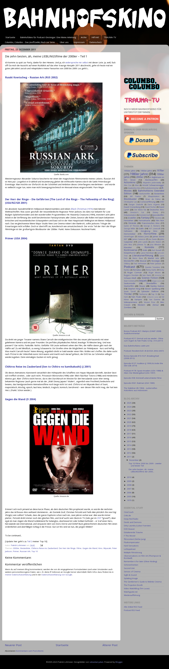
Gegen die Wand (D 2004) (20, 399)
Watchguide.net (130, 592)
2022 (129, 414)
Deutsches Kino (157, 209)
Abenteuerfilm (151, 180)
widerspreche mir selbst (76, 62)
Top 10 (35, 551)
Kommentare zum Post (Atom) (29, 651)
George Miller (129, 228)
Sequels (143, 280)
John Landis (143, 242)
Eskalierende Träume (133, 532)
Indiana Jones (143, 236)
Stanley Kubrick (157, 286)
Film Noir (160, 220)
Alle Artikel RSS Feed (133, 607)
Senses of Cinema (132, 571)
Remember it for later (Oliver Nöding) (140, 561)
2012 (129, 453)
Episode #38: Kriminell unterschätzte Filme (143, 378)
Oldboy (127, 263)
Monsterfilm (129, 261)
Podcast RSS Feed (132, 610)
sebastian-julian (96, 662)
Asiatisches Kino (134, 188)
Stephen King (134, 288)
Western (141, 305)
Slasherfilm (129, 286)
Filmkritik (132, 223)
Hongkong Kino (149, 231)
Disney (155, 212)
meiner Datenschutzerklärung (18, 574)
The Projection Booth (133, 585)
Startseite (10, 37)
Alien (137, 185)
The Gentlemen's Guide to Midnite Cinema (143, 581)
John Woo (128, 244)
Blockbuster (130, 199)
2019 (129, 426)
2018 (129, 430)
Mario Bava (138, 258)
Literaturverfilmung (142, 255)
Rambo (127, 270)
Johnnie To (141, 244)
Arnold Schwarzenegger (153, 185)
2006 (129, 492)
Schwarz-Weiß (130, 278)
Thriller (128, 294)
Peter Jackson (155, 263)
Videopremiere (130, 302)
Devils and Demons (133, 522)
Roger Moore (155, 272)
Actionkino (129, 182)
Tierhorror (143, 294)
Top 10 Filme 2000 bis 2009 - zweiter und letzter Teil (145, 464)
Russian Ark (25, 551)
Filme (79, 548)
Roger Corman (134, 272)
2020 (129, 422)
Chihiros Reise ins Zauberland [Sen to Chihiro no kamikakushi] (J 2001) (48, 366)
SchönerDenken (131, 565)
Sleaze (142, 286)
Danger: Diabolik (136, 204)
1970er (160, 170)
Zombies (128, 307)
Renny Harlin (151, 270)
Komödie (149, 247)
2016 (129, 437)
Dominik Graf (144, 215)
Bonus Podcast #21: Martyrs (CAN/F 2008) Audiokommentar (142, 332)
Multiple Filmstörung (133, 552)
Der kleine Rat (140, 210)
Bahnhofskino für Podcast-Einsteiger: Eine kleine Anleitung (48, 37)
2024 (129, 407)
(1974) (82, 208)
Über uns (64, 42)
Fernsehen (128, 220)
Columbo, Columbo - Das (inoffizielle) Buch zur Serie (30, 42)
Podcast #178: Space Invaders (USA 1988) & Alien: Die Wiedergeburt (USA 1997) (143, 371)
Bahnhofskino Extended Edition (144, 192)
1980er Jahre (139, 174)
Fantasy (145, 217)
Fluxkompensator (132, 542)
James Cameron (138, 239)
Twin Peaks (136, 297)
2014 (129, 445)
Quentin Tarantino (152, 267)
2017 (129, 433)
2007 (129, 488)
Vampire (138, 299)
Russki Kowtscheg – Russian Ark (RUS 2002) (31, 77)
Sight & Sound (130, 575)
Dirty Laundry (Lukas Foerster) (137, 525)
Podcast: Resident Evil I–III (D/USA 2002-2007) (144, 351)
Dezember (134, 460)
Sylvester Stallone (150, 291)
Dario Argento (154, 204)
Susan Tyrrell (130, 291)
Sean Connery (129, 281)
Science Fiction (150, 277)
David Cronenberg (132, 207)
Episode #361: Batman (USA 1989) (139, 383)
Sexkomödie (129, 283)
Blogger (119, 662)
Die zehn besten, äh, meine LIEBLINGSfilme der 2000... (141, 470)
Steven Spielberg (152, 288)
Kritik (145, 250)
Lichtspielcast (129, 549)
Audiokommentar (152, 188)
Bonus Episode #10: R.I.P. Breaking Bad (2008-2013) (141, 357)
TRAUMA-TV (110, 37)
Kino (100, 548)
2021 (129, 418)
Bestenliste (25, 548)
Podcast (129, 267)
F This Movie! (129, 535)
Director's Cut (137, 212)
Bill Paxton (135, 196)
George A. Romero (152, 226)
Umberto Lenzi (153, 297)
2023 (129, 410)
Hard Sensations (131, 545)
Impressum (79, 42)
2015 (129, 441)
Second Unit (129, 568)
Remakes (137, 270)
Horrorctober (129, 234)
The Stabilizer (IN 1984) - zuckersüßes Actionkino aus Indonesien (140, 389)
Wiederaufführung (132, 595)
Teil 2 (29, 541)
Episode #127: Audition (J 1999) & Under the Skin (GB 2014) (143, 364)
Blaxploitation (153, 196)
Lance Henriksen (147, 253)
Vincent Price (149, 302)
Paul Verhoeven (140, 263)
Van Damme (154, 299)
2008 (129, 485)
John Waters (156, 242)
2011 (129, 456)
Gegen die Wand (90, 548)
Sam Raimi (146, 275)
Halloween (128, 231)
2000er (16, 548)
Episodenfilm (158, 215)
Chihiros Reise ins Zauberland (44, 548)
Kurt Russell (156, 250)
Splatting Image (131, 578)
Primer (16, 551)
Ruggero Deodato (131, 275)
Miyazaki (107, 548)
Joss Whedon (155, 244)
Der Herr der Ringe (67, 548)
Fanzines (158, 218)
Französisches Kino (151, 223)
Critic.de (127, 515)
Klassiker (128, 247)
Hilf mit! (95, 37)
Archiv (84, 37)
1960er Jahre (146, 170)
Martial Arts (153, 258)
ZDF (99, 518)
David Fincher (150, 207)
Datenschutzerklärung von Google (57, 574)
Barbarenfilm (144, 193)
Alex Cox (127, 185)
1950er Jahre (129, 170)
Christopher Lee (130, 202)
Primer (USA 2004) (16, 238)
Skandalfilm (151, 283)
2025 (129, 403)
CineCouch (129, 512)
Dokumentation (130, 215)
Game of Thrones (131, 226)
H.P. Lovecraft (154, 228)
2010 (129, 477)
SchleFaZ (158, 275)
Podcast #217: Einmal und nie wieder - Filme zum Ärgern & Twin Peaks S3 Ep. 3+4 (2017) (143, 339)
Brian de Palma (153, 199)
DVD (162, 202)
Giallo (141, 228)
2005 (129, 496)
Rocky (161, 270)
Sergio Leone (157, 281)
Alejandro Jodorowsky (152, 182)
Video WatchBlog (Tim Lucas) (137, 588)
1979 (129, 500)
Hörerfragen (129, 236)
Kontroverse (130, 250)
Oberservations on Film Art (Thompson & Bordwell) (142, 557)
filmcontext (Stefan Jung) (135, 539)
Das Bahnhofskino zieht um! (136, 345)
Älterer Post (110, 645)
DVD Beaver (129, 529)
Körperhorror (130, 253)
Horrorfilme (150, 233)
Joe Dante (153, 239)
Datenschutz (95, 42)
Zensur (156, 305)
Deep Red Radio (131, 519)
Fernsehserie (144, 220)
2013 (129, 449)
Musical (143, 261)
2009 (129, 481)
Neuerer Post (13, 645)
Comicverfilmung (147, 202)
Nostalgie (156, 261)
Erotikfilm (132, 218)
